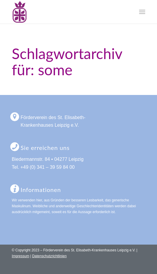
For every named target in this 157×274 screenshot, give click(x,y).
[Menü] (142, 12)
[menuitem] (142, 12)
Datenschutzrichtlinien (49, 256)
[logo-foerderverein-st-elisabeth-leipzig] (65, 12)
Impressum (20, 256)
